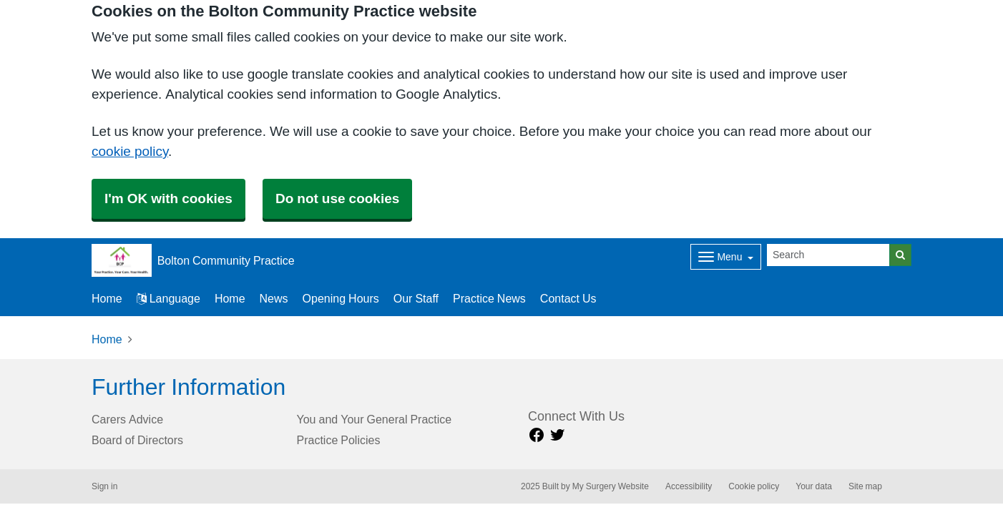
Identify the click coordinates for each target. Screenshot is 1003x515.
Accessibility (688, 486)
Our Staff (416, 298)
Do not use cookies (337, 198)
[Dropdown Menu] (725, 257)
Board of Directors (137, 440)
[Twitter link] (557, 435)
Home (230, 298)
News (274, 298)
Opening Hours (341, 298)
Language (168, 298)
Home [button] (107, 298)
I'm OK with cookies (168, 198)
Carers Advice (127, 419)
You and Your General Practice (374, 419)
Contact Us (568, 298)
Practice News (489, 298)
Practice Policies (339, 440)
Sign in (104, 486)
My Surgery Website (610, 486)
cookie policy (130, 151)
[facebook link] (536, 435)
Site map (865, 486)
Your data (814, 486)
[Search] (828, 255)
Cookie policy (753, 486)
